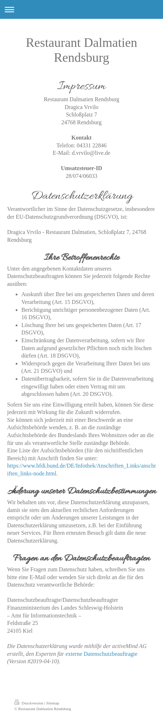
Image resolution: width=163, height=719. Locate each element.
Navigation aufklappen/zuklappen (81, 9)
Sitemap (52, 703)
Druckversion (29, 703)
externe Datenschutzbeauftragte (101, 654)
